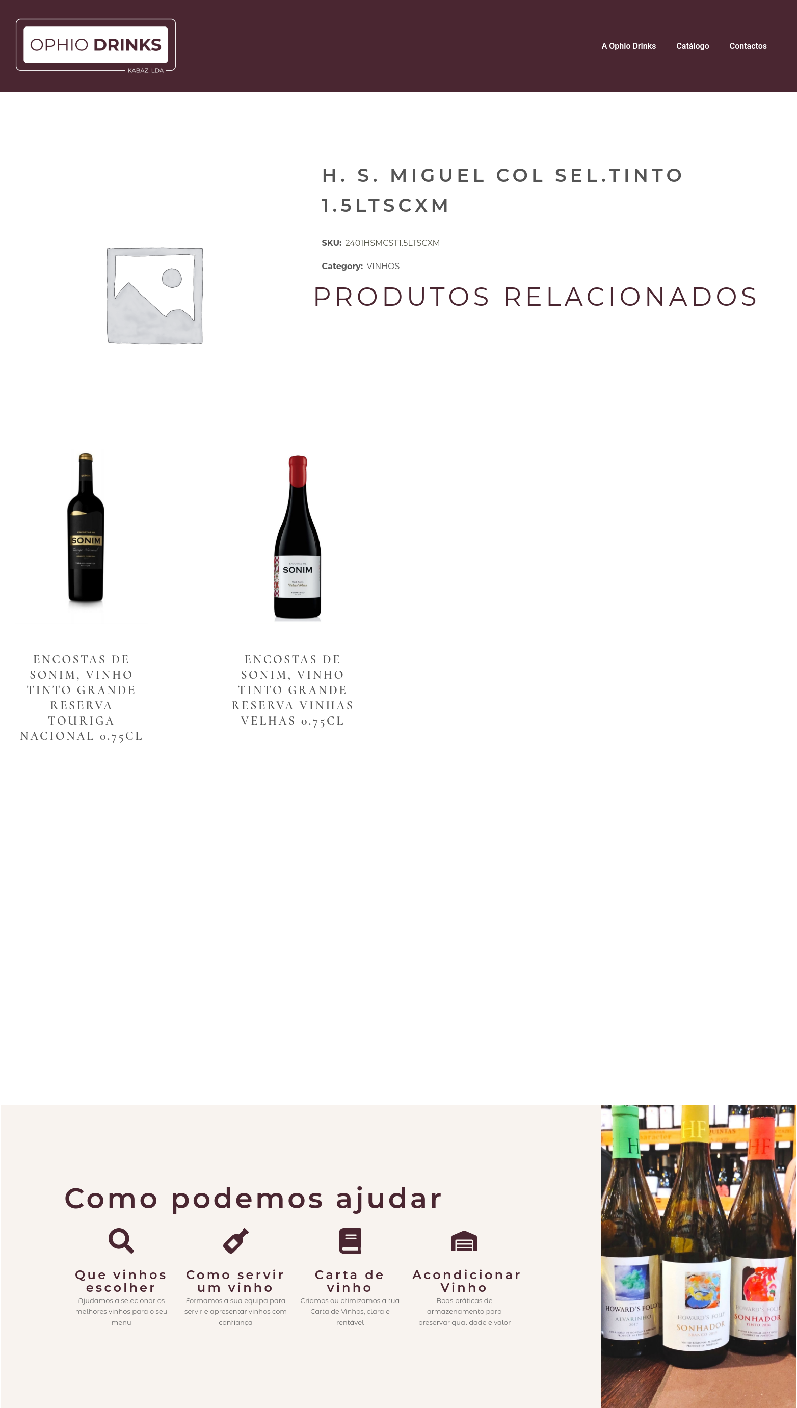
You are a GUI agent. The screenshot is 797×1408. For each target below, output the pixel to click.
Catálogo (692, 46)
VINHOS (383, 266)
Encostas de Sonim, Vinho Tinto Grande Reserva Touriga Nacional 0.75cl (82, 697)
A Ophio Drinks (629, 46)
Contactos (748, 46)
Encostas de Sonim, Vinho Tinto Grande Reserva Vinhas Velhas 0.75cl (292, 690)
